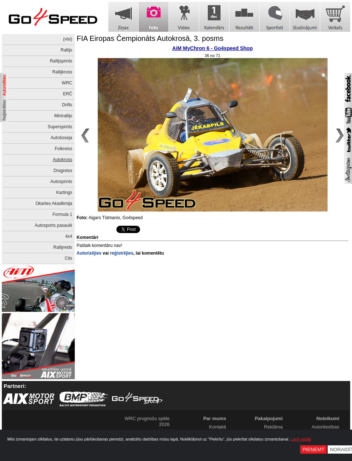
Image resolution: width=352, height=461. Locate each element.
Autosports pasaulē (53, 225)
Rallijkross (62, 72)
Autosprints (61, 181)
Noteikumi (327, 418)
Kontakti (217, 427)
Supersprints (60, 126)
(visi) (67, 39)
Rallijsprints (61, 61)
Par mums (214, 418)
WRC (67, 82)
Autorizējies (89, 253)
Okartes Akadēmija (53, 203)
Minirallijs (63, 115)
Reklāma (273, 427)
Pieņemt (313, 449)
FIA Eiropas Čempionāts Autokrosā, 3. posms (150, 38)
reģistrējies (121, 253)
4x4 (68, 236)
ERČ (67, 93)
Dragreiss (63, 170)
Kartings (64, 192)
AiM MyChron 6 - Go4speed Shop (212, 48)
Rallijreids (62, 247)
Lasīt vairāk (300, 439)
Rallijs (66, 50)
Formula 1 (62, 214)
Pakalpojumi (269, 418)
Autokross (62, 159)
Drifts (67, 104)
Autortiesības (325, 427)
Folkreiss (63, 148)
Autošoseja (61, 137)
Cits (68, 258)
